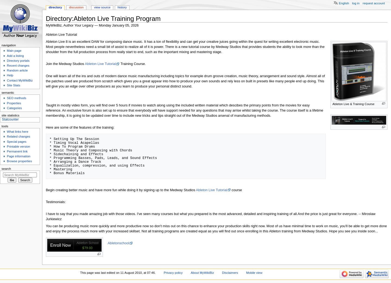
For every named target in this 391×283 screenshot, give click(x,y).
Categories (14, 108)
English (344, 3)
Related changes (18, 136)
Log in (356, 3)
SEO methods (16, 98)
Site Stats (13, 85)
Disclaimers (230, 272)
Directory (55, 7)
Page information (18, 156)
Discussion (76, 7)
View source (102, 7)
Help (10, 75)
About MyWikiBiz (202, 272)
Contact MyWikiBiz (20, 80)
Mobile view (254, 272)
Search (6, 168)
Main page (14, 50)
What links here (17, 131)
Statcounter (10, 119)
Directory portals (18, 60)
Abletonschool (118, 243)
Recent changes (18, 65)
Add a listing (15, 55)
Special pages (16, 141)
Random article (17, 70)
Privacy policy (173, 272)
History (122, 7)
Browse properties (19, 161)
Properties (14, 103)
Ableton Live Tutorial (100, 64)
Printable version (18, 146)
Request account (374, 3)
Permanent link (17, 151)
